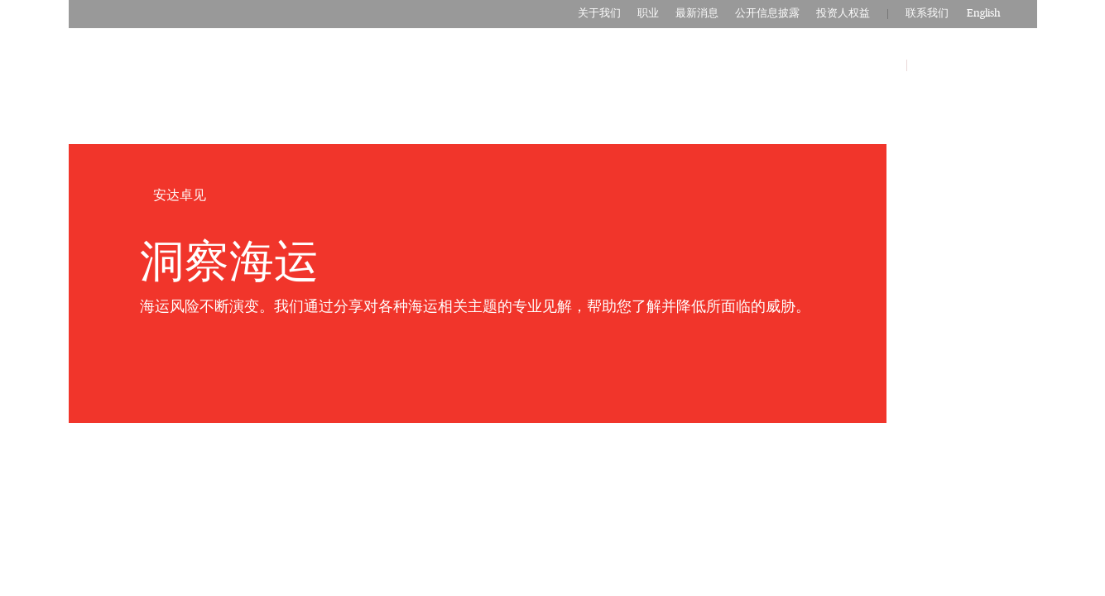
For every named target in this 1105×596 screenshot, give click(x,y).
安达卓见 (869, 65)
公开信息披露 (767, 13)
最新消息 (696, 13)
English (984, 13)
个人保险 (661, 65)
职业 (648, 13)
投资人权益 (843, 13)
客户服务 (943, 65)
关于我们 (599, 13)
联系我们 (927, 13)
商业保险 (730, 65)
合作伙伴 (800, 65)
